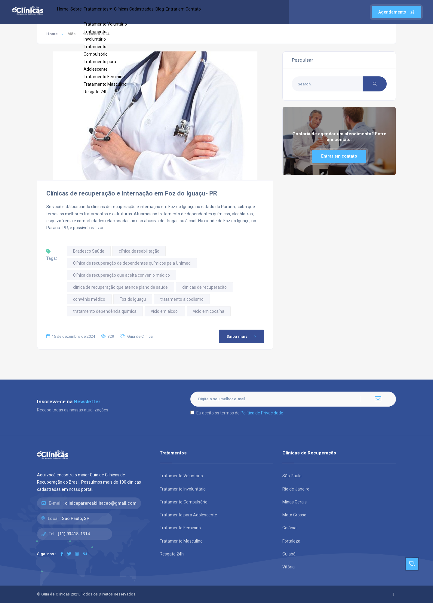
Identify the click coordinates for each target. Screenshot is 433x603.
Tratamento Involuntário (183, 489)
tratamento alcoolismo (182, 299)
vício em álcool (165, 311)
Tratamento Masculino (181, 541)
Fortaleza (291, 541)
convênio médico (89, 299)
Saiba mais (242, 337)
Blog (195, 12)
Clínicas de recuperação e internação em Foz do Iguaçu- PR (131, 193)
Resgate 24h (172, 554)
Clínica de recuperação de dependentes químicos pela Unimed (132, 263)
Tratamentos (116, 12)
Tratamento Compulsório (183, 502)
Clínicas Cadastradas (161, 12)
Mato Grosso (294, 514)
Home (66, 12)
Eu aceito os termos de (236, 413)
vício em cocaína (208, 311)
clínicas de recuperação (204, 287)
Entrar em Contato (226, 12)
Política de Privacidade (262, 413)
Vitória (288, 567)
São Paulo (292, 475)
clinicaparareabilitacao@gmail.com (101, 503)
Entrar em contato (339, 156)
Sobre (86, 12)
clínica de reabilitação (139, 251)
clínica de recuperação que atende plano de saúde (120, 287)
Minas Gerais (294, 502)
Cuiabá (289, 554)
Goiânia (289, 527)
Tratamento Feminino (180, 527)
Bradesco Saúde (88, 251)
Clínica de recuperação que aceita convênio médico (121, 275)
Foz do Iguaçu (133, 299)
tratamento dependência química (105, 311)
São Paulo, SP (75, 518)
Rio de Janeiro (295, 489)
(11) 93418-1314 (74, 533)
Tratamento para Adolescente (188, 514)
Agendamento (396, 12)
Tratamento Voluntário (181, 475)
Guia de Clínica (140, 336)
